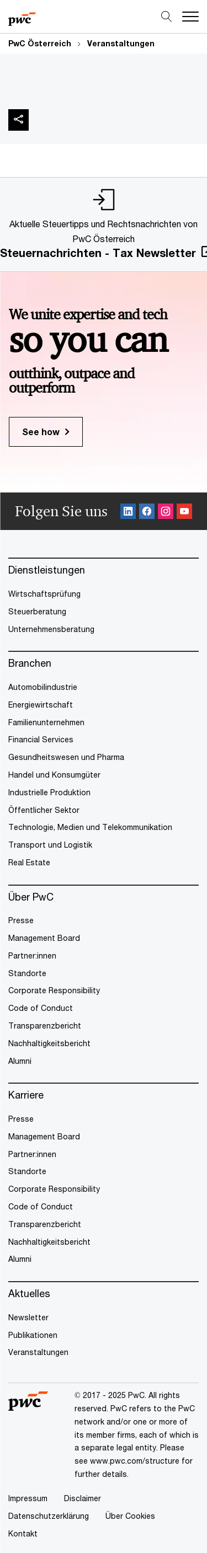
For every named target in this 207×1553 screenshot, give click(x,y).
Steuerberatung (37, 611)
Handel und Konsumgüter (54, 774)
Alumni (19, 1060)
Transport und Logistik (50, 844)
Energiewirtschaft (40, 704)
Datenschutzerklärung (48, 1515)
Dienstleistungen (46, 570)
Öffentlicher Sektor (43, 810)
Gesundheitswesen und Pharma (66, 757)
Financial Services (40, 739)
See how (41, 431)
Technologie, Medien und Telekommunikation (90, 827)
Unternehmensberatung (51, 629)
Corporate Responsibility (54, 990)
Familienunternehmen (46, 722)
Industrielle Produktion (49, 792)
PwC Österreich (39, 43)
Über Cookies (130, 1515)
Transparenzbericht (44, 1025)
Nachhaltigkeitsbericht (49, 1043)
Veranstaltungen (121, 43)
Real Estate (29, 862)
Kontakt (23, 1533)
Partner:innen (32, 955)
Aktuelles (29, 1293)
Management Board (44, 937)
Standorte (27, 973)
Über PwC (31, 897)
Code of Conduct (40, 1008)
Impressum (27, 1498)
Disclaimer (82, 1498)
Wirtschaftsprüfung (44, 593)
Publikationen (32, 1335)
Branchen (29, 663)
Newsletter (28, 1317)
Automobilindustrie (42, 687)
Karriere (26, 1095)
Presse (21, 920)
